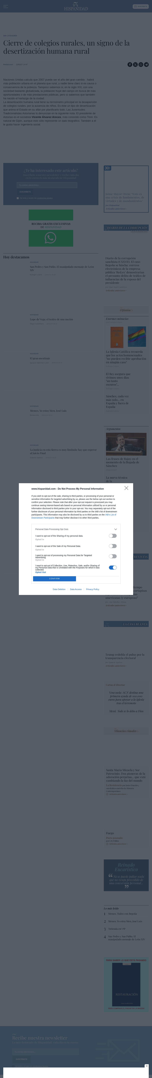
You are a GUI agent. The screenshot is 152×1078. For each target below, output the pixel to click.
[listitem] (76, 529)
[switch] (113, 536)
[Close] (127, 489)
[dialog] (76, 539)
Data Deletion (59, 589)
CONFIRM (54, 579)
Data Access (76, 589)
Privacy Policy (92, 589)
